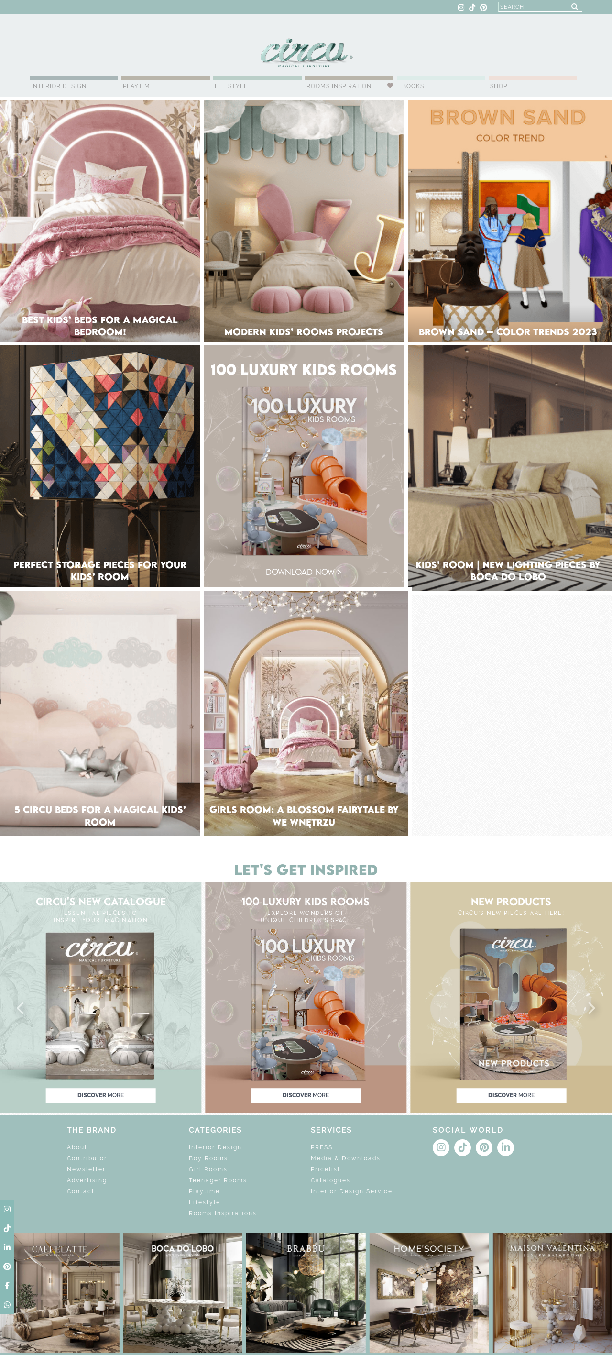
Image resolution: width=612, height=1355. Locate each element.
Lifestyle (231, 86)
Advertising (87, 1180)
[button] (21, 1008)
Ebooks (411, 86)
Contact (81, 1191)
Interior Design (59, 86)
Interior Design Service (352, 1191)
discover (100, 1095)
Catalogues (330, 1180)
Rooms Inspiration (339, 86)
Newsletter (86, 1169)
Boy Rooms (208, 1158)
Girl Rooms (208, 1169)
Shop (498, 86)
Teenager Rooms (218, 1180)
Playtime (138, 86)
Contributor (87, 1158)
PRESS (322, 1147)
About (77, 1147)
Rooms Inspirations (223, 1213)
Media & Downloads (346, 1158)
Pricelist (325, 1169)
